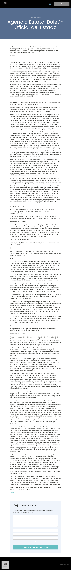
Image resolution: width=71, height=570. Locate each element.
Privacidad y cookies (64, 564)
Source (12, 492)
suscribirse (61, 4)
